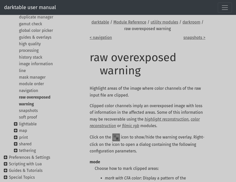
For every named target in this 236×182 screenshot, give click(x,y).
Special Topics (22, 177)
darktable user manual (30, 7)
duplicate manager (36, 17)
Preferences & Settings (29, 157)
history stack (30, 57)
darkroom (191, 22)
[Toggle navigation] (225, 8)
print (23, 137)
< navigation (101, 37)
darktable (100, 22)
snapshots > (194, 37)
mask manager (32, 77)
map (23, 130)
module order (31, 83)
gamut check (30, 23)
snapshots (28, 110)
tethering (27, 150)
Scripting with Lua (25, 164)
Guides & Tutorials (25, 170)
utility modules (164, 22)
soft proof (28, 117)
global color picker (36, 30)
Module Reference (129, 22)
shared (25, 144)
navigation (28, 90)
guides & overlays (35, 37)
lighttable (28, 124)
